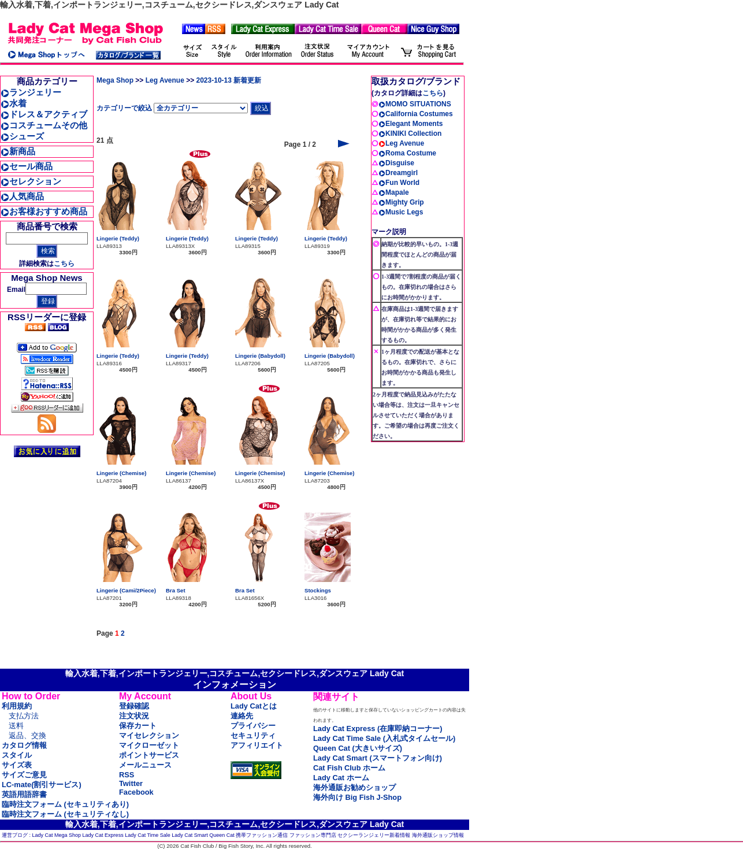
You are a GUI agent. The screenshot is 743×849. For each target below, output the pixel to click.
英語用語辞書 (24, 794)
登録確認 (134, 706)
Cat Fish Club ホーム (349, 767)
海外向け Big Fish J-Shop (357, 797)
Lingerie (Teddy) (117, 238)
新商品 (18, 151)
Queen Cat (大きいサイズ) (357, 748)
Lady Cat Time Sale (147, 835)
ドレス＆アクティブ (44, 114)
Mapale (393, 192)
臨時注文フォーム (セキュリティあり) (65, 804)
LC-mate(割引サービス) (41, 784)
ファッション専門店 (312, 835)
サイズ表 (17, 765)
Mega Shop (114, 80)
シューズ (22, 136)
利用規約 (17, 706)
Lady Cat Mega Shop (56, 835)
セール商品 (27, 166)
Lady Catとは (254, 706)
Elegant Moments (410, 124)
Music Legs (400, 212)
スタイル (17, 755)
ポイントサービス (149, 755)
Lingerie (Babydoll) (260, 356)
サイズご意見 (24, 774)
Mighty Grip (401, 202)
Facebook (136, 792)
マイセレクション (149, 735)
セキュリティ (253, 735)
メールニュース (145, 765)
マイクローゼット (149, 745)
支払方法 (24, 715)
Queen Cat (222, 835)
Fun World (398, 183)
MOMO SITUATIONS (414, 104)
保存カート (138, 725)
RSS (126, 774)
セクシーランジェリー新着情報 (373, 835)
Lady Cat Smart (190, 835)
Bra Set (175, 590)
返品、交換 (27, 735)
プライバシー (253, 725)
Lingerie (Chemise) (121, 473)
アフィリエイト (257, 745)
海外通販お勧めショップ (354, 787)
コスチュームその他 (44, 125)
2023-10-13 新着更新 (229, 80)
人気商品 (22, 196)
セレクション (31, 181)
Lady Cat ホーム (341, 777)
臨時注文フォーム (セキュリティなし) (65, 814)
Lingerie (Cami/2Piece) (126, 590)
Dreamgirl (398, 173)
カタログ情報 (24, 745)
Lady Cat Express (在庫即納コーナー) (377, 728)
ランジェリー (31, 92)
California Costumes (415, 114)
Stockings (317, 590)
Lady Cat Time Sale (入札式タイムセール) (384, 738)
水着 (14, 103)
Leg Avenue (165, 80)
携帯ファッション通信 (262, 835)
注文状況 (134, 715)
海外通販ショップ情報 (438, 835)
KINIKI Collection (409, 133)
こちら (64, 263)
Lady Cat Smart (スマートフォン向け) (377, 758)
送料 (16, 725)
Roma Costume (407, 153)
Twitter (131, 783)
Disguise (396, 163)
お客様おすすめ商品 (44, 211)
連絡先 (242, 715)
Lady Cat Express (103, 835)
